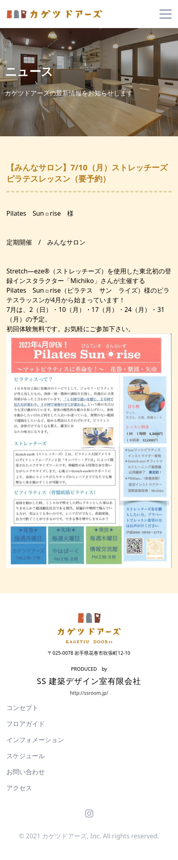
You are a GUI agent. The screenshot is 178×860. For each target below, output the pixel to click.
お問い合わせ (25, 771)
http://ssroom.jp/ (89, 693)
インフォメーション (35, 739)
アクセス (19, 787)
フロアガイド (25, 723)
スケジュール (25, 755)
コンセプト (22, 707)
